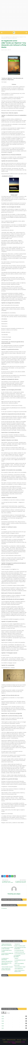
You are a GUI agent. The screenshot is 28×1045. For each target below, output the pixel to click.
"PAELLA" (16, 961)
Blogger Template (11, 1041)
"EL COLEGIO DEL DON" (19, 950)
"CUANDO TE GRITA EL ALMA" (19, 945)
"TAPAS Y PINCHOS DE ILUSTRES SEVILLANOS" (6, 969)
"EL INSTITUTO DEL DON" (19, 952)
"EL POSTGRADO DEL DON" (19, 953)
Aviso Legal (19, 1039)
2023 (14, 1023)
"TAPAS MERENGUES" (18, 968)
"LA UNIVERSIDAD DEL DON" (20, 960)
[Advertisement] (14, 15)
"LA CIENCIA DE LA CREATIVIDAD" (4, 959)
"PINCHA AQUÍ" (14, 195)
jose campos (4, 49)
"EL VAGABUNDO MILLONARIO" (17, 956)
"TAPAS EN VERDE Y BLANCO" (7, 967)
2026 (14, 1016)
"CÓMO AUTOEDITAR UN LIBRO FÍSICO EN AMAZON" (6, 944)
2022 (14, 1025)
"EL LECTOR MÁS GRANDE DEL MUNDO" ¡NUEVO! (7, 954)
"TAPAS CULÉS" (17, 965)
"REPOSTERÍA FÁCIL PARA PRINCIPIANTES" (6, 963)
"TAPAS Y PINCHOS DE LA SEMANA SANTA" (19, 971)
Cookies (3, 1039)
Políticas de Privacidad (11, 1039)
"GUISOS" (16, 958)
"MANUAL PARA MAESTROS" (7, 961)
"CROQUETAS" (17, 944)
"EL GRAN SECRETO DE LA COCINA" (6, 951)
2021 (14, 1028)
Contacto (24, 1039)
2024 (14, 1021)
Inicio (2, 37)
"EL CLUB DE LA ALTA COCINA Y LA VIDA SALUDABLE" (7, 948)
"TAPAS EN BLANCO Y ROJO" (20, 967)
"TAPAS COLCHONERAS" (19, 963)
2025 (14, 1018)
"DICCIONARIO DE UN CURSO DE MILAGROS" (20, 948)
